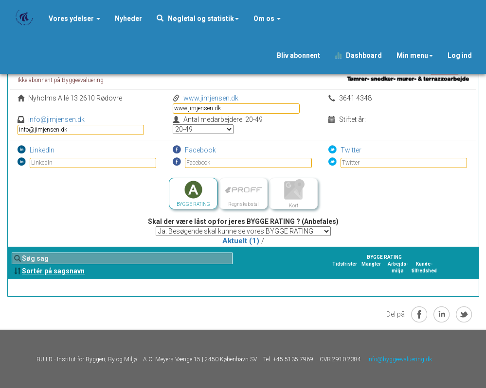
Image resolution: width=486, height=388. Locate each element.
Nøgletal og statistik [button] (198, 18)
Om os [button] (267, 18)
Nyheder (128, 18)
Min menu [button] (414, 55)
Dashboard (358, 55)
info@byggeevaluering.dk (399, 359)
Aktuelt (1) (240, 240)
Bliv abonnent (298, 55)
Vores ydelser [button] (74, 18)
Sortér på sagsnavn (53, 271)
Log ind (460, 55)
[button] (128, 18)
